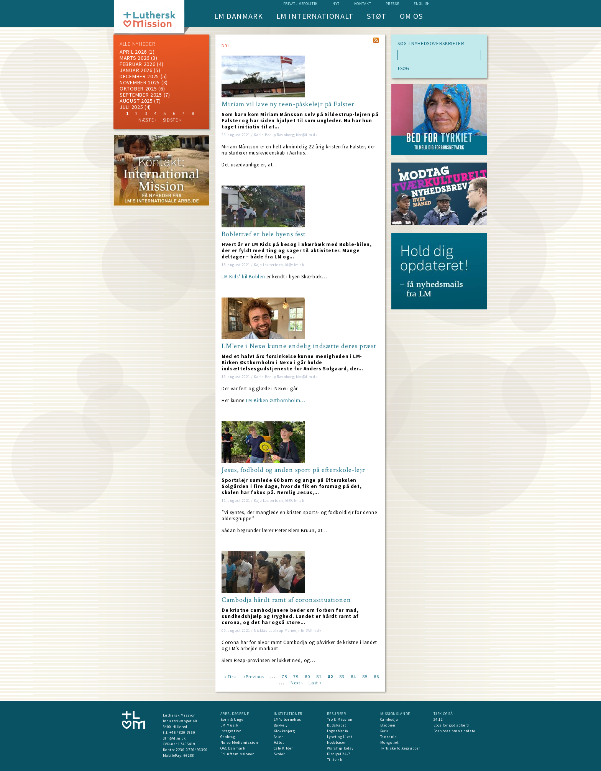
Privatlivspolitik (300, 3)
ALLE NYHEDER (137, 43)
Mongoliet (389, 742)
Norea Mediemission (239, 742)
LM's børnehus (287, 719)
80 (307, 676)
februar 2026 (137, 64)
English (422, 3)
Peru (384, 730)
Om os (411, 16)
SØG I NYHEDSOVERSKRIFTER (431, 44)
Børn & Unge (231, 719)
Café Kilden (284, 748)
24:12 (438, 719)
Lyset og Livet (340, 736)
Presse (392, 3)
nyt (336, 3)
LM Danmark (238, 16)
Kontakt (362, 3)
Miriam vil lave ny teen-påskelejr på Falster (288, 104)
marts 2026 (134, 57)
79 (295, 676)
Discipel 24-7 (338, 753)
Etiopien (388, 725)
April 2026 (133, 51)
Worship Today (340, 748)
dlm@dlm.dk (174, 738)
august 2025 (136, 100)
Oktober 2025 (138, 88)
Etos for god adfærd (451, 725)
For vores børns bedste (454, 730)
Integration (231, 730)
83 (341, 676)
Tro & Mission (340, 719)
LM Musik (229, 725)
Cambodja (389, 719)
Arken (279, 736)
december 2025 (139, 76)
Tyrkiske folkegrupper (400, 748)
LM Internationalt (314, 16)
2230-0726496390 (192, 749)
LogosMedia (338, 730)
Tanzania (388, 736)
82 (330, 676)
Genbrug (228, 736)
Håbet (279, 742)
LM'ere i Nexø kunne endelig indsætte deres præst (299, 346)
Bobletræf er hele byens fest (264, 234)
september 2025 (141, 94)
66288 (189, 755)
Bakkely (281, 725)
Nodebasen (337, 742)
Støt (376, 16)
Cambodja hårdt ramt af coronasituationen (286, 600)
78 (284, 676)
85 (364, 676)
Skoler (279, 753)
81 (318, 676)
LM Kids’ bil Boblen (243, 276)
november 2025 (140, 82)
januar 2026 (136, 70)
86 (376, 676)
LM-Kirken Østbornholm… (275, 400)
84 (353, 676)
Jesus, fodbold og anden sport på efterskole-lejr (293, 470)
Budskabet (336, 725)
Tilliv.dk (334, 759)
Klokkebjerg (284, 730)
